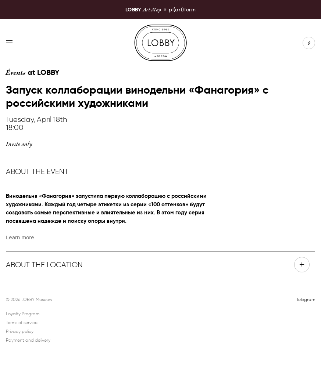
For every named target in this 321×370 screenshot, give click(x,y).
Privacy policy (19, 331)
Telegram (305, 299)
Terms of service (22, 322)
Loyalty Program (22, 313)
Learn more (20, 237)
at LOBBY (32, 72)
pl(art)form (160, 9)
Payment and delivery (28, 340)
